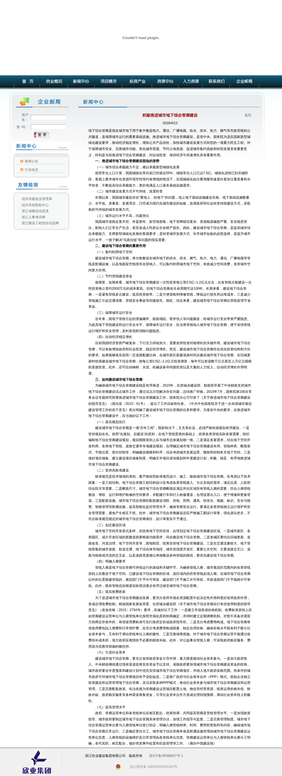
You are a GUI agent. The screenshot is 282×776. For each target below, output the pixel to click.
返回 (248, 115)
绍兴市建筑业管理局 (37, 199)
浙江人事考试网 (33, 217)
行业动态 (31, 170)
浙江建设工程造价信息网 (40, 223)
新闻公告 (31, 161)
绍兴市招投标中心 (35, 205)
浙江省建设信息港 (35, 211)
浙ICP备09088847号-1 (166, 756)
